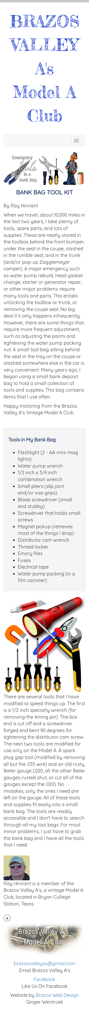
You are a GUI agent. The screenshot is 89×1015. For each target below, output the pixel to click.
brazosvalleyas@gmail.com (44, 963)
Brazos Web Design (57, 995)
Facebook (44, 979)
